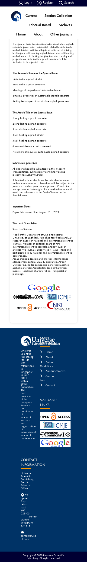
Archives (65, 25)
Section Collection (58, 16)
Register (45, 3)
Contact (47, 385)
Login (25, 3)
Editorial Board (40, 25)
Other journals (61, 34)
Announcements (52, 371)
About (38, 34)
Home (21, 34)
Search (66, 3)
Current (31, 16)
